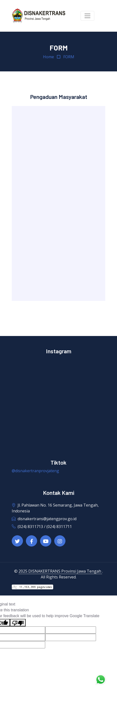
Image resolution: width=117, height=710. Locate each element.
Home (48, 56)
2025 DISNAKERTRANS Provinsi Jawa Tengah (60, 571)
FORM (68, 56)
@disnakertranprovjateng (35, 470)
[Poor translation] (18, 622)
